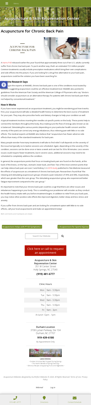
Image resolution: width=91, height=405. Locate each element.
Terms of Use (75, 377)
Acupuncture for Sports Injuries (73, 226)
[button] (4, 85)
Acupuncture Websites (12, 377)
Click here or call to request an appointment (45, 251)
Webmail (39, 387)
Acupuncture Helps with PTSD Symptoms (22, 226)
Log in (52, 387)
